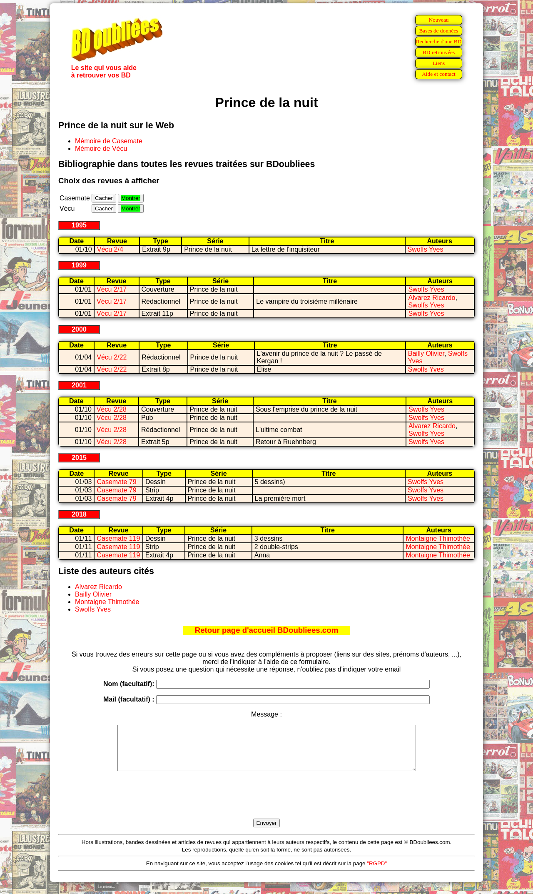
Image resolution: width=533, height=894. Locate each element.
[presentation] (266, 804)
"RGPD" (377, 872)
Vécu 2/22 (112, 357)
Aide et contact (439, 74)
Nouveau (438, 20)
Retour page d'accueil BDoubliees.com (266, 630)
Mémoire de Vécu (101, 148)
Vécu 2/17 (112, 289)
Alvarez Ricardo (431, 297)
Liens (439, 63)
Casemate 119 (118, 538)
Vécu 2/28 (112, 409)
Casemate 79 (116, 481)
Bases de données (438, 30)
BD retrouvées (439, 52)
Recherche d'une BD (439, 41)
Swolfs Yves (425, 249)
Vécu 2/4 (110, 249)
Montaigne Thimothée (438, 538)
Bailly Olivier (426, 353)
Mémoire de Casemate (108, 141)
